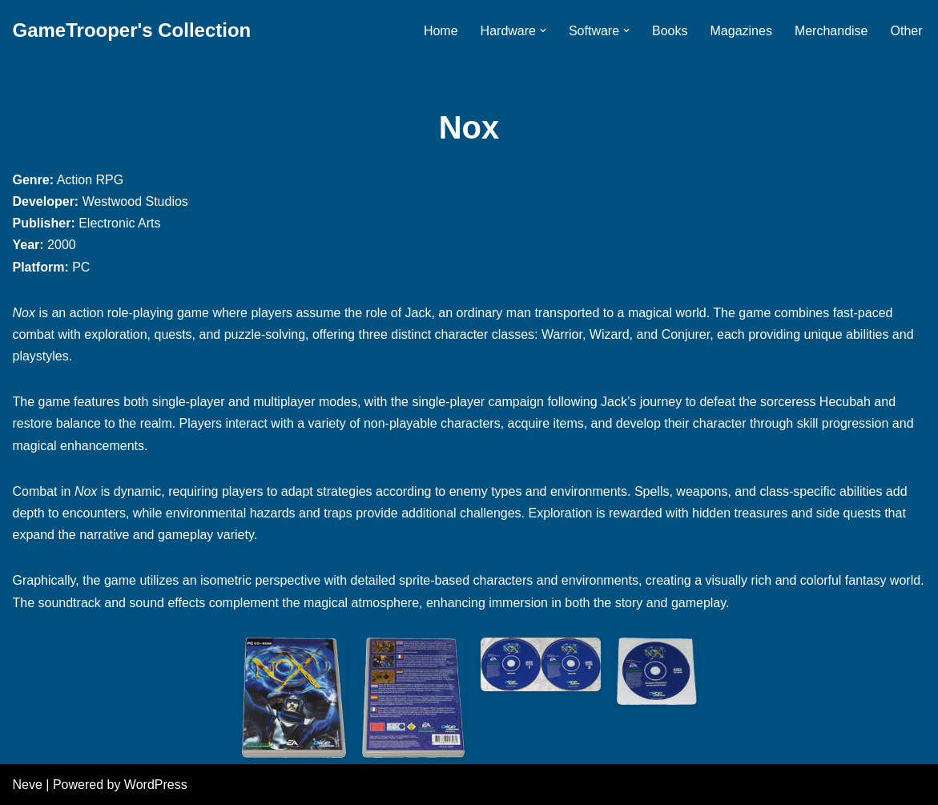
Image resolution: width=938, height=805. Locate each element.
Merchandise (831, 31)
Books (669, 31)
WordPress (155, 784)
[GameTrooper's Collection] (132, 30)
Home (441, 31)
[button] (543, 30)
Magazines (741, 31)
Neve (27, 784)
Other (906, 31)
